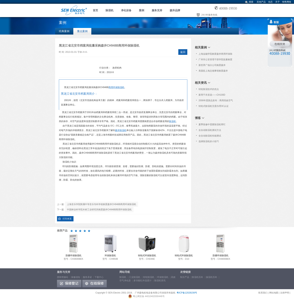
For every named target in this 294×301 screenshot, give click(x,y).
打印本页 (67, 218)
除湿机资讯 (160, 280)
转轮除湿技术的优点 (209, 89)
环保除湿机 (162, 277)
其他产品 (261, 2)
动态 (270, 2)
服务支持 (157, 10)
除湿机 (109, 10)
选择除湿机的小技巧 (209, 141)
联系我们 (262, 292)
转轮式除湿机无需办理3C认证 (213, 106)
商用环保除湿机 (116, 87)
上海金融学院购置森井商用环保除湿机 (215, 55)
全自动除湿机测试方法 (210, 130)
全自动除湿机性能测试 (210, 135)
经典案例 (64, 31)
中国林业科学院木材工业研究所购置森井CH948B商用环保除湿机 (99, 209)
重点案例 (82, 31)
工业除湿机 (134, 277)
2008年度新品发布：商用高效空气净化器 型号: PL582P (216, 101)
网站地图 (273, 292)
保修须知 (75, 277)
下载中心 (99, 277)
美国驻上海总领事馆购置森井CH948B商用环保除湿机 (213, 71)
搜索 (251, 2)
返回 (182, 52)
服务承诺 (87, 277)
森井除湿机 (120, 130)
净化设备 (126, 10)
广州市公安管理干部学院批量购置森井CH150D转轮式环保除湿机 (215, 60)
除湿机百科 (197, 277)
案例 (141, 10)
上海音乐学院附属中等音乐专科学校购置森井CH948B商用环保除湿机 (101, 204)
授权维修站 (62, 277)
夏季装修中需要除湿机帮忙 (212, 124)
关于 (277, 2)
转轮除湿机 (148, 277)
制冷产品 (184, 277)
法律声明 (284, 292)
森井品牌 (175, 10)
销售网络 (286, 2)
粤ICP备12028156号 (187, 292)
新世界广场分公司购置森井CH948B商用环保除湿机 (212, 66)
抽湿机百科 (211, 277)
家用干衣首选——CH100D (212, 95)
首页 (95, 10)
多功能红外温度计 (143, 280)
